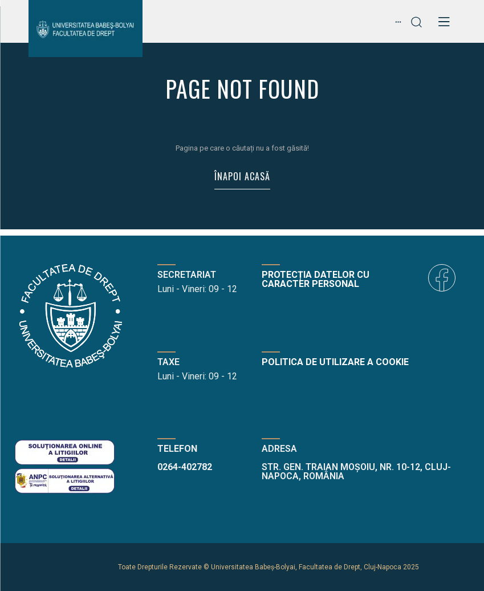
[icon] (441, 278)
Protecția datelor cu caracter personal (315, 279)
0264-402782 (184, 467)
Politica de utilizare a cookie (335, 362)
